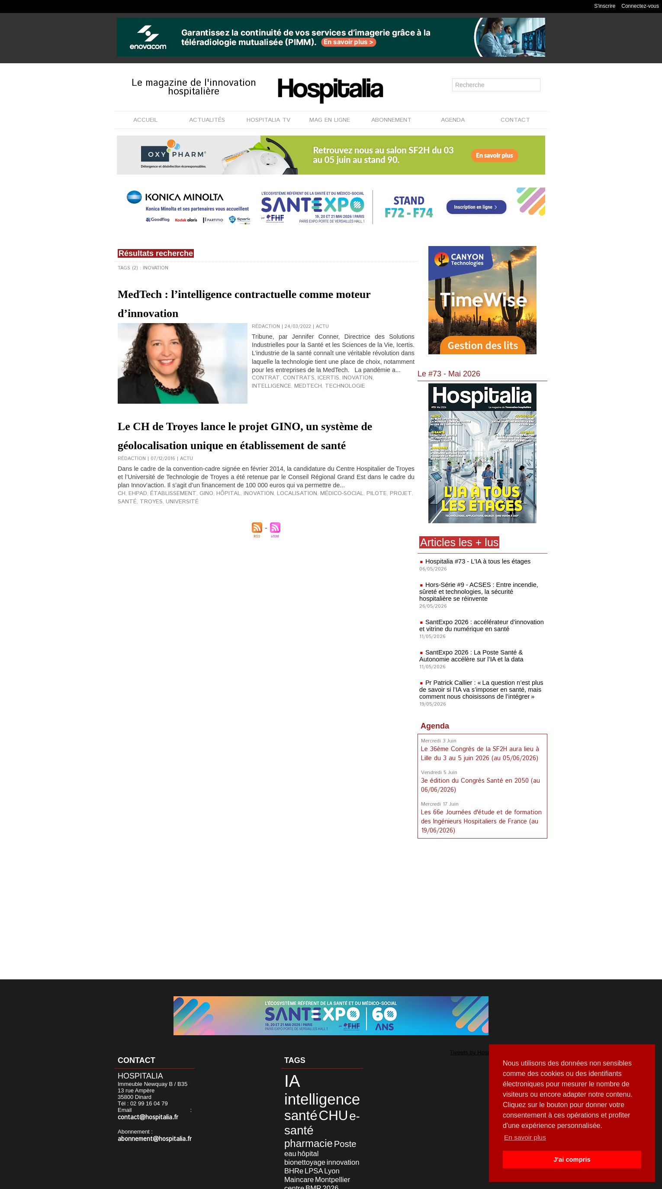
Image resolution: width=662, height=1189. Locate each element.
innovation (326, 1134)
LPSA (304, 1140)
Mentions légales (281, 1179)
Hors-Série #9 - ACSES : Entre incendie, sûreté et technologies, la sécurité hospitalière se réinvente (480, 591)
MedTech (263, 392)
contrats (290, 385)
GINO (194, 520)
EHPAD (136, 520)
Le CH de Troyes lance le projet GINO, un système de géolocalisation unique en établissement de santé (266, 443)
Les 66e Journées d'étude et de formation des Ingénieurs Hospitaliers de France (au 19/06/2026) (480, 819)
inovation (340, 385)
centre (288, 1153)
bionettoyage (297, 1134)
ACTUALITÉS (207, 120)
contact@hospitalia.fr (145, 1117)
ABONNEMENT (391, 120)
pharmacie (323, 1117)
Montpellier (318, 1147)
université (132, 527)
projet (363, 520)
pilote (342, 520)
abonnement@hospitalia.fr (151, 1138)
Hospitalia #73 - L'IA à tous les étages (476, 561)
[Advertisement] (482, 909)
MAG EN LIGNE (329, 120)
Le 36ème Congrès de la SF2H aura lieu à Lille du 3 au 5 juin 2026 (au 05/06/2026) (479, 753)
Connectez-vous (640, 6)
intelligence (373, 385)
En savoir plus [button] (526, 1137)
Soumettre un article (376, 1179)
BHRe (288, 1140)
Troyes (403, 520)
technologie (295, 392)
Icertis (315, 385)
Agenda (435, 726)
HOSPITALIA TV (268, 120)
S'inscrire (604, 6)
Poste (289, 1127)
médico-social (311, 520)
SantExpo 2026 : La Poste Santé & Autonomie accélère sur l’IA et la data (469, 656)
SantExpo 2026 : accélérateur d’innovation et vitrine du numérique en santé (479, 625)
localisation (272, 520)
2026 (317, 1153)
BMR (303, 1153)
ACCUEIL (145, 120)
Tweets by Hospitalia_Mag (464, 1051)
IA (287, 1079)
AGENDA (453, 120)
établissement (166, 520)
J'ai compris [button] (572, 1159)
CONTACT (515, 120)
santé (383, 520)
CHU (319, 1106)
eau (304, 1127)
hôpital (213, 520)
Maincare (292, 1147)
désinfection (296, 1160)
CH (121, 520)
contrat (263, 385)
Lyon (318, 1140)
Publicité (327, 1179)
